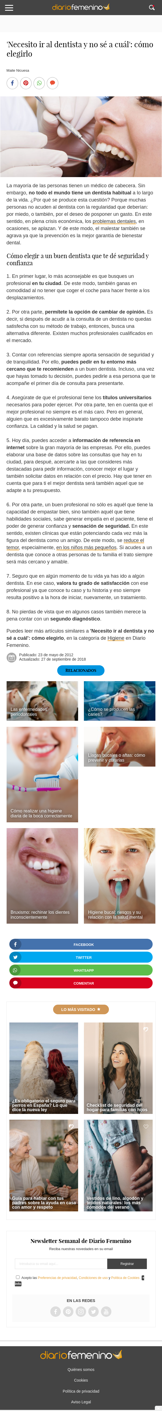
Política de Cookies (125, 1278)
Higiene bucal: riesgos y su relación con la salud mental (115, 915)
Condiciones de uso (93, 1278)
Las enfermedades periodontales (29, 712)
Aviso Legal (81, 1402)
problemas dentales (114, 221)
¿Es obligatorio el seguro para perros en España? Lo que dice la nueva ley (43, 1105)
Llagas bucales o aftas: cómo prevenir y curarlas (116, 757)
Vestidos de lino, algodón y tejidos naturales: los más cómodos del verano (115, 1202)
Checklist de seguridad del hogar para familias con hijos (117, 1107)
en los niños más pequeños (86, 547)
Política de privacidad (81, 1391)
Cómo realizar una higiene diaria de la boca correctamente (41, 813)
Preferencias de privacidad (57, 1278)
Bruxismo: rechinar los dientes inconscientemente (40, 915)
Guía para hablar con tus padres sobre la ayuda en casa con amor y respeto (44, 1202)
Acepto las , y (80, 1278)
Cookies (81, 1380)
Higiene (116, 638)
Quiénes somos (81, 1369)
